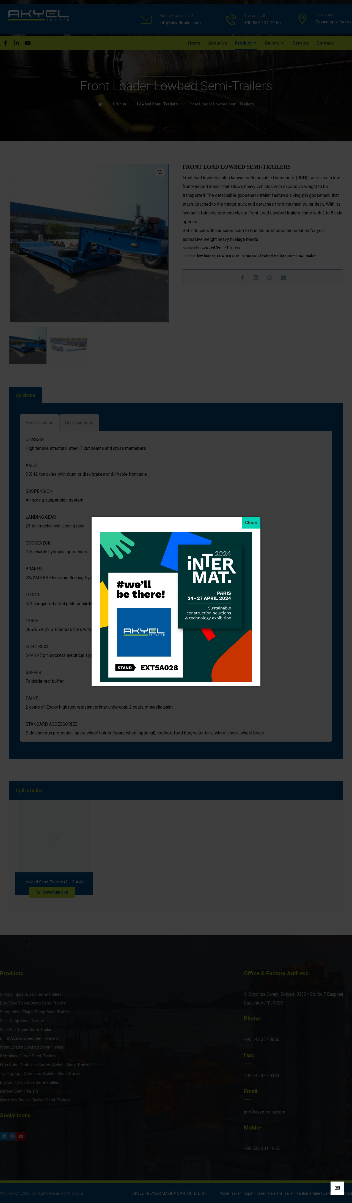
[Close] (251, 523)
